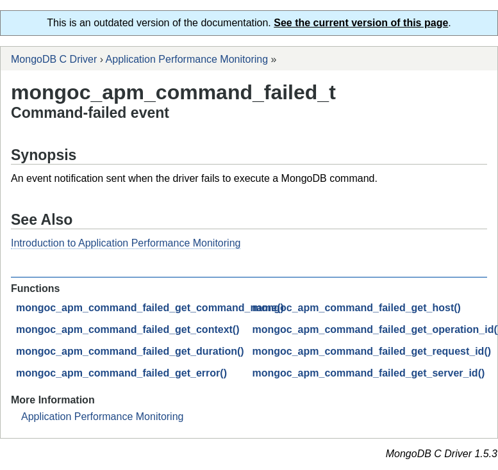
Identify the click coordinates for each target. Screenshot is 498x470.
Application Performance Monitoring (187, 59)
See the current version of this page (361, 22)
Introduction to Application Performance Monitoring (125, 243)
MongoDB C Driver (54, 59)
